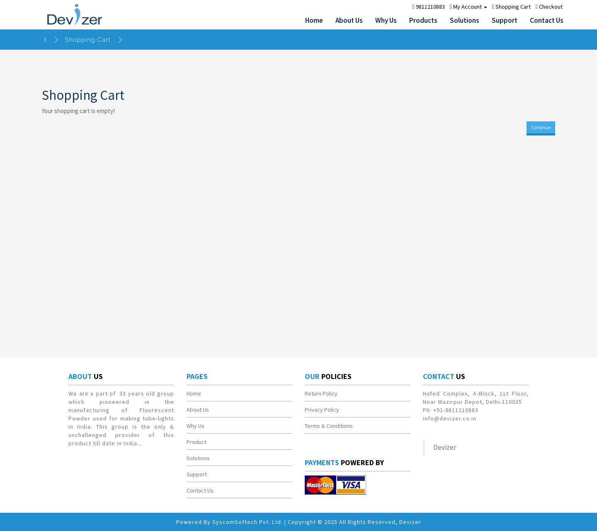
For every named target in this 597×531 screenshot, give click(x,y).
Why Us (386, 20)
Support (504, 20)
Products (423, 20)
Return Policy (321, 393)
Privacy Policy (322, 409)
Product (196, 442)
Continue (541, 127)
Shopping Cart (88, 39)
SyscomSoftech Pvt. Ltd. (247, 522)
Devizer (444, 447)
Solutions (464, 20)
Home (314, 20)
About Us (349, 20)
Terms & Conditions (329, 426)
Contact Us (546, 20)
